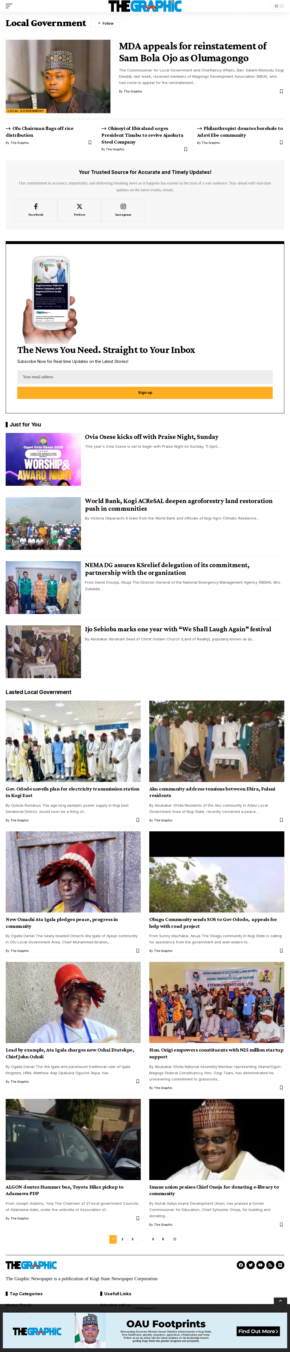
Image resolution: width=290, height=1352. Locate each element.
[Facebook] (35, 210)
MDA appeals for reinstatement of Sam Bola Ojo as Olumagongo (192, 52)
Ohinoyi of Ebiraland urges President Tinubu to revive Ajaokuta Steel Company (142, 135)
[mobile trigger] (10, 6)
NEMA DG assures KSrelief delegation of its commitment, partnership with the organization (167, 569)
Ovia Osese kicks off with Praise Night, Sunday (151, 437)
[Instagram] (123, 210)
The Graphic (133, 91)
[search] (264, 6)
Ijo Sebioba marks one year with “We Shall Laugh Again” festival (178, 629)
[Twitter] (79, 210)
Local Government (26, 111)
